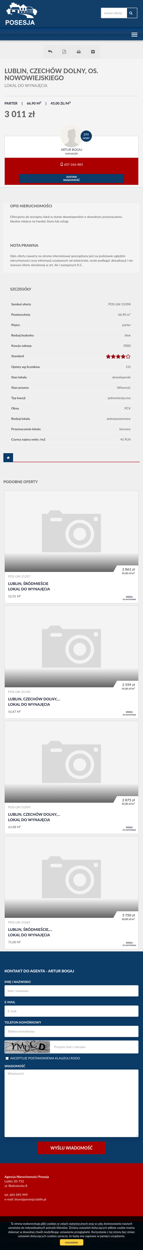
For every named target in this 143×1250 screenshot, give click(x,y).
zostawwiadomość (71, 178)
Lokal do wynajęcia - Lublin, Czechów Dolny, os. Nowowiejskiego (71, 662)
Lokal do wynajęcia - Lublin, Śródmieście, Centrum (71, 892)
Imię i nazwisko (18, 982)
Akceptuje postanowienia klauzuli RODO (43, 1058)
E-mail (10, 1002)
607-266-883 (71, 164)
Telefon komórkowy (23, 1022)
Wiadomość (15, 1066)
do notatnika (129, 598)
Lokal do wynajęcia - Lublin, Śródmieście (71, 547)
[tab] (8, 457)
